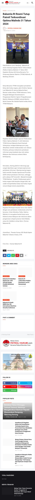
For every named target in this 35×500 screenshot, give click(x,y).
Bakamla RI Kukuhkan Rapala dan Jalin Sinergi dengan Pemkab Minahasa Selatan (9, 282)
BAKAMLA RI (11, 10)
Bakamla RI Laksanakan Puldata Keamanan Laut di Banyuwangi (24, 281)
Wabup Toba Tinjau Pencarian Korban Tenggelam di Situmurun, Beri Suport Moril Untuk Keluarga (23, 491)
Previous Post (6, 334)
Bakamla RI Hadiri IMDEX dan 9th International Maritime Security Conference (9, 305)
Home (4, 10)
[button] (2, 2)
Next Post (30, 334)
